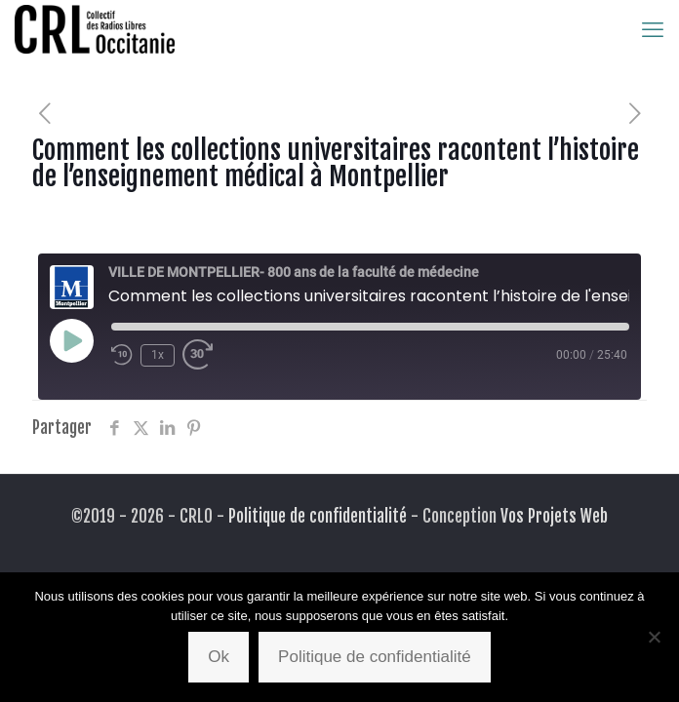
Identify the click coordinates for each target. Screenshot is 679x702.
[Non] (654, 636)
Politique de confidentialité (317, 516)
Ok (218, 656)
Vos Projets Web (554, 516)
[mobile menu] (652, 29)
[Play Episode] (71, 340)
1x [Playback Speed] (157, 355)
